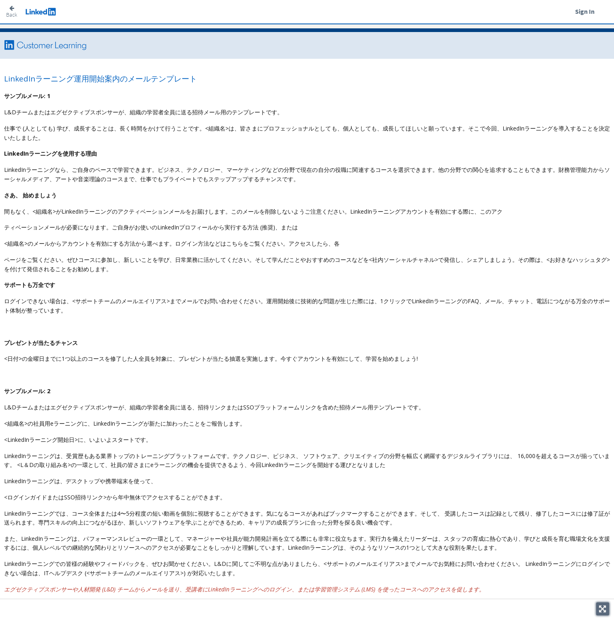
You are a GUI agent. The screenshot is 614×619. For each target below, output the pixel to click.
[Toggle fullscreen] (602, 608)
